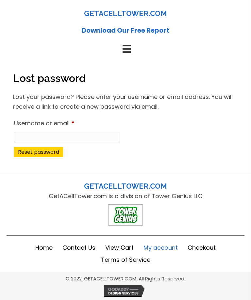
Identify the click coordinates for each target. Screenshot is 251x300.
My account (160, 247)
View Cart (119, 247)
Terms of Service (125, 259)
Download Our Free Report (125, 30)
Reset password (38, 152)
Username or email (57, 122)
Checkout (202, 247)
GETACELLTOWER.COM (125, 13)
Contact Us (78, 247)
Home (44, 247)
